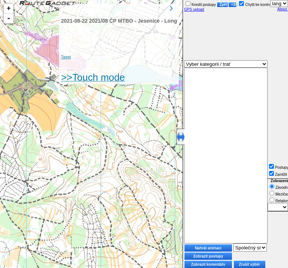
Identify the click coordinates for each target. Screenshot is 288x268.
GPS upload (194, 9)
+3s (233, 5)
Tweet (66, 57)
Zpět (223, 5)
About (282, 9)
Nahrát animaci (208, 248)
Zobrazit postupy (208, 256)
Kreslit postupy (201, 5)
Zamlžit (278, 174)
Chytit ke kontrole (256, 5)
